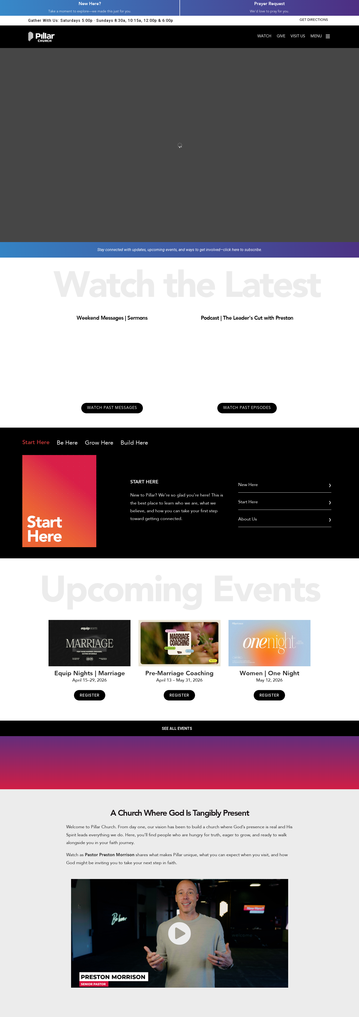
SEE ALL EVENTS (177, 728)
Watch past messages (112, 408)
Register (89, 695)
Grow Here (99, 443)
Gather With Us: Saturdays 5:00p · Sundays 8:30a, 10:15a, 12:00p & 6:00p (100, 20)
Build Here (134, 443)
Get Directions (314, 20)
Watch (264, 36)
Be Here (67, 443)
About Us (247, 519)
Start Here (35, 443)
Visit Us (298, 36)
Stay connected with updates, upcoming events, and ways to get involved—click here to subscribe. (179, 249)
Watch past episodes (247, 408)
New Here (248, 485)
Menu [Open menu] (320, 36)
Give (281, 36)
